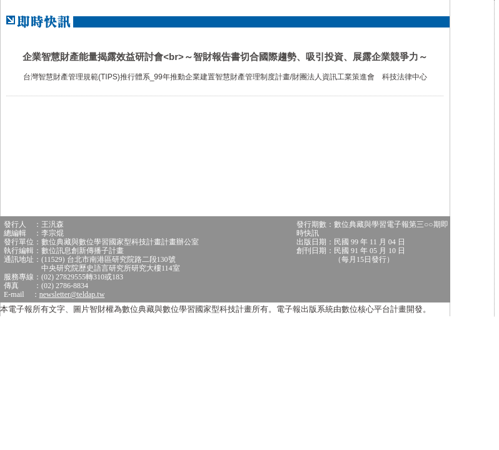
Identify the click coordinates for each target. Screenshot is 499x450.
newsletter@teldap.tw (72, 294)
